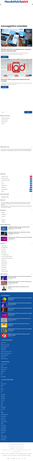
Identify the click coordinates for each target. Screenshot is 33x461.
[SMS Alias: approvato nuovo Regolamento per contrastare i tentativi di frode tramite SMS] (16, 38)
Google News (4, 214)
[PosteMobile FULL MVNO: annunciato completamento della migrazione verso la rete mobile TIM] (4, 228)
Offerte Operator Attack (5, 346)
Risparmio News (4, 245)
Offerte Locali (3, 356)
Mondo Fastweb (4, 262)
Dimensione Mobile (4, 414)
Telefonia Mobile (4, 189)
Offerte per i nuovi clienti (5, 344)
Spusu (2, 405)
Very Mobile (3, 394)
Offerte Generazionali (4, 355)
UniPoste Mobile (4, 437)
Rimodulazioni (3, 376)
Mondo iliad (4, 265)
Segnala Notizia (12, 453)
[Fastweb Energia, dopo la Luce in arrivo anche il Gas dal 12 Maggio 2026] (4, 325)
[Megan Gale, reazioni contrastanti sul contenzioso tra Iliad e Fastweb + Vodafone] (4, 335)
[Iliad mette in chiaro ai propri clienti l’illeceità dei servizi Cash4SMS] (16, 68)
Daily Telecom (3, 425)
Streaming (2, 371)
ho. (1, 392)
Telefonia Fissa (4, 185)
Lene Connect (3, 419)
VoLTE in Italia (4, 253)
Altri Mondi (3, 187)
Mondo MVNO (4, 267)
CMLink (2, 423)
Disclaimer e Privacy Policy (12, 455)
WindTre (2, 385)
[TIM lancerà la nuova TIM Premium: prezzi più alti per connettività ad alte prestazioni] (4, 239)
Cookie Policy (5, 455)
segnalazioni (3, 204)
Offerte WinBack (4, 347)
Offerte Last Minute (4, 358)
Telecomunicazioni (5, 178)
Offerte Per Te (3, 349)
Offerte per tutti (3, 342)
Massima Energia (4, 421)
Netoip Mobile (3, 428)
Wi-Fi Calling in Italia (5, 254)
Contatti (3, 123)
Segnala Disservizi (5, 119)
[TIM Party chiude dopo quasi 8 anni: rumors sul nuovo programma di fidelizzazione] (4, 299)
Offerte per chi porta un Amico (6, 351)
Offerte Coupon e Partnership (6, 353)
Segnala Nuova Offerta (5, 118)
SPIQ (2, 434)
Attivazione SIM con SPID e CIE (7, 258)
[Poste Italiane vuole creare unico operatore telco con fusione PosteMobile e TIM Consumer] (4, 234)
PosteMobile (3, 398)
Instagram (3, 221)
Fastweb (2, 389)
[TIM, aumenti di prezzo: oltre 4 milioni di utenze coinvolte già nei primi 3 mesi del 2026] (4, 278)
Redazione (3, 453)
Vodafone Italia (3, 383)
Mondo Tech (4, 269)
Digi (1, 410)
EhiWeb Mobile (3, 430)
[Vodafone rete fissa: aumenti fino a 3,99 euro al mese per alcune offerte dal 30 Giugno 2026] (4, 283)
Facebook (3, 216)
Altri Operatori (3, 439)
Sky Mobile (3, 396)
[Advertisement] (16, 15)
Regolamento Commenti (23, 453)
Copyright (11, 448)
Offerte (3, 191)
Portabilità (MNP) (5, 247)
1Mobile (2, 412)
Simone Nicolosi (4, 47)
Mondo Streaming (5, 271)
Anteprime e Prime (5, 176)
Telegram (3, 212)
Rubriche (16, 453)
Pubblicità (28, 455)
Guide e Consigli (4, 121)
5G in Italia (3, 249)
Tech (2, 181)
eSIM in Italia (4, 251)
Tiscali (2, 401)
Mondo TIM (4, 260)
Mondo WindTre (4, 263)
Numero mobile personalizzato (7, 256)
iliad (1, 387)
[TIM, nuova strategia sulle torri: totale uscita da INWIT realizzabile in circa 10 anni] (4, 310)
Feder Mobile (3, 407)
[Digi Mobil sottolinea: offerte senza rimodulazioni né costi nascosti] (4, 288)
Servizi (3, 183)
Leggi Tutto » (4, 56)
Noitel (2, 403)
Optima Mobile (3, 416)
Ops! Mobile (3, 432)
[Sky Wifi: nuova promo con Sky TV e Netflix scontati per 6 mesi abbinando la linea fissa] (4, 320)
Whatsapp (3, 219)
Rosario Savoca (4, 77)
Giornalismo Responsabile (22, 455)
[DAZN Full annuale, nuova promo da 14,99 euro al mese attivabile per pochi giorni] (4, 330)
